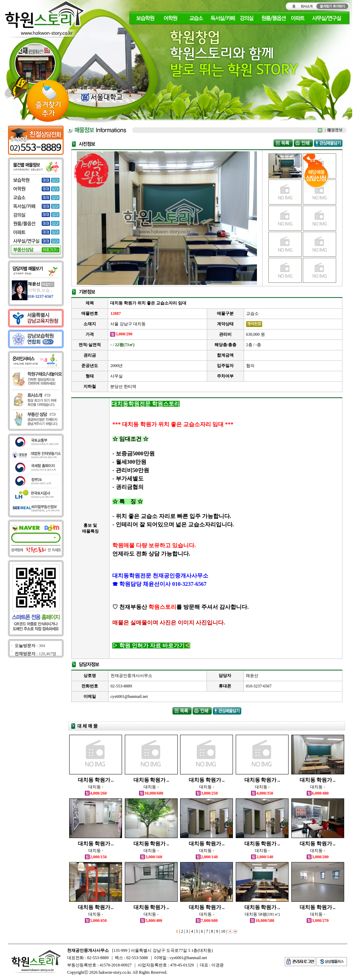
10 (222, 931)
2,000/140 (207, 856)
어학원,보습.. (40, 290)
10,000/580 (262, 920)
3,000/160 (151, 856)
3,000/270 (318, 920)
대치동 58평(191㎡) (262, 914)
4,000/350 (262, 793)
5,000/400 (151, 920)
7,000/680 (207, 920)
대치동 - (95, 786)
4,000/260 (96, 793)
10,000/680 (151, 793)
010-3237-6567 (41, 296)
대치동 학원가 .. (96, 780)
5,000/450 (96, 920)
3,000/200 (318, 856)
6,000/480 (318, 793)
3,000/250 (207, 793)
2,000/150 (96, 856)
